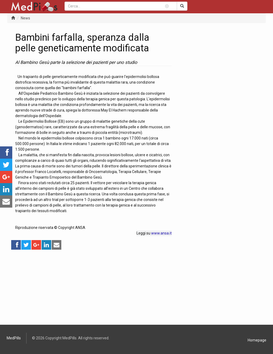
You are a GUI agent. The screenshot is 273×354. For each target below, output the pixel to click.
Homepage (257, 340)
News (25, 18)
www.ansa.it (161, 233)
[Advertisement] (93, 287)
